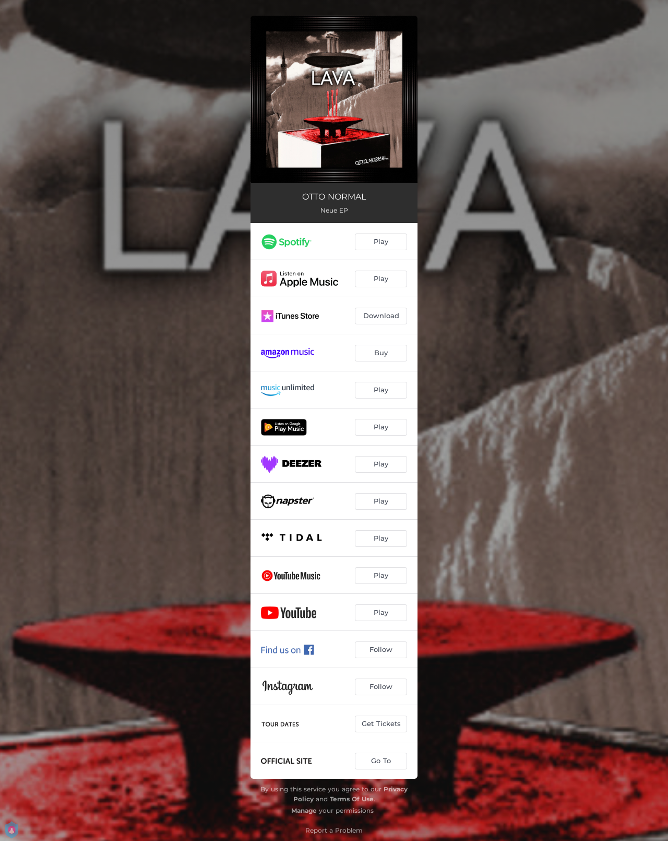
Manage (304, 810)
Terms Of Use (352, 799)
